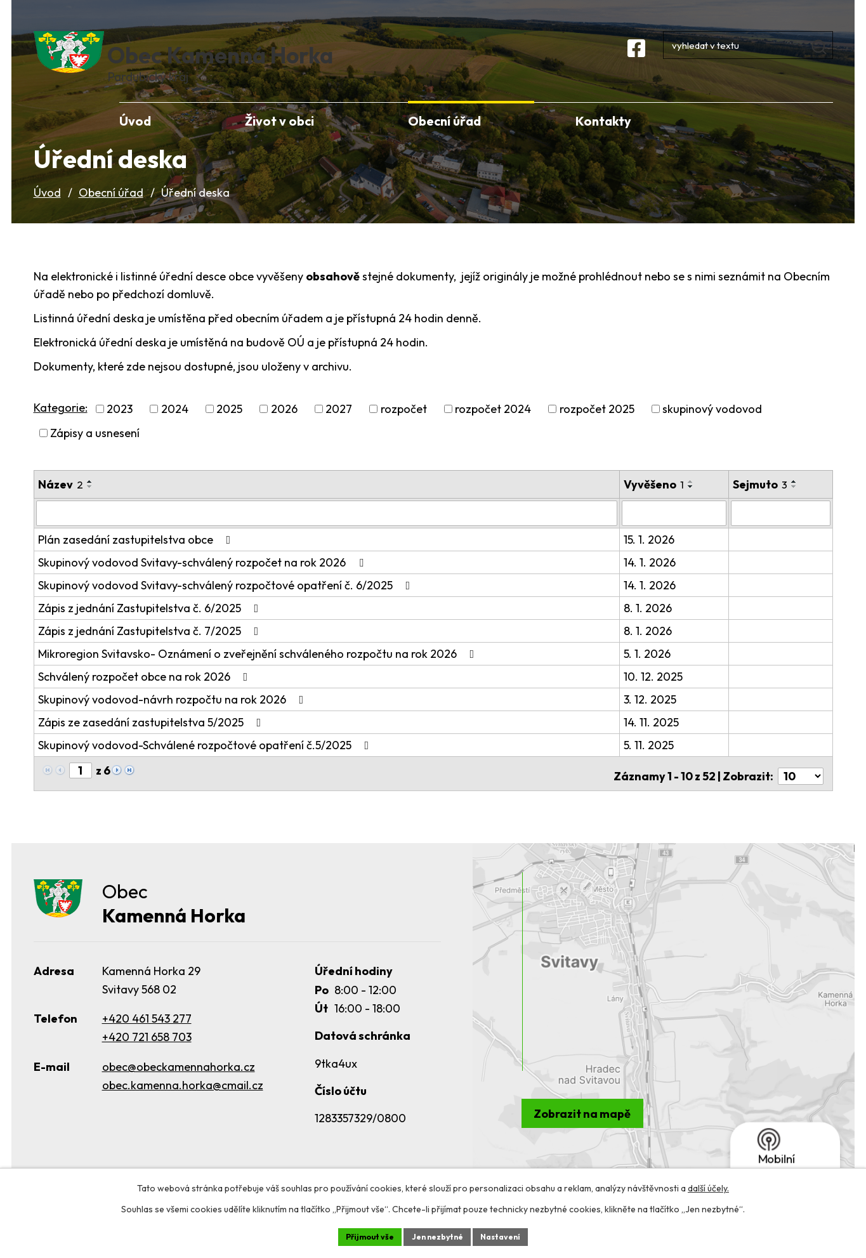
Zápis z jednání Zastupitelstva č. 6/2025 (151, 626)
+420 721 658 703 (147, 1051)
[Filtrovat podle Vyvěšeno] (674, 532)
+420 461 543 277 (147, 1033)
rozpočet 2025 (597, 428)
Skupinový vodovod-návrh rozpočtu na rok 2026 (173, 717)
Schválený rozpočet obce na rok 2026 (145, 694)
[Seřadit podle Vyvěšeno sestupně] (692, 505)
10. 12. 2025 (653, 694)
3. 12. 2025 (650, 717)
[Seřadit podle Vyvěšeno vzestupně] (692, 500)
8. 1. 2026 (648, 626)
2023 (120, 428)
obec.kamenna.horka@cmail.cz (182, 1099)
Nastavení (509, 1235)
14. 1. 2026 (650, 580)
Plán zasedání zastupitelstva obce (137, 557)
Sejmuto (761, 503)
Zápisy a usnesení (95, 452)
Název (60, 503)
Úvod (47, 211)
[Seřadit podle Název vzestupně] (90, 500)
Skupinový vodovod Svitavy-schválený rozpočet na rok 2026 (203, 580)
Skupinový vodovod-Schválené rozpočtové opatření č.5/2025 (206, 763)
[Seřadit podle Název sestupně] (90, 505)
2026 (284, 428)
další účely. (708, 1185)
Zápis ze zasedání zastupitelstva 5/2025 (152, 740)
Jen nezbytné (438, 1235)
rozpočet (404, 428)
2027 (338, 428)
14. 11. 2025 (651, 740)
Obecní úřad (111, 211)
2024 (174, 428)
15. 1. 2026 (649, 557)
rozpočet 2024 (493, 428)
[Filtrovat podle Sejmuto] (781, 532)
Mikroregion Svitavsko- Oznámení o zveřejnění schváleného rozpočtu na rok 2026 (259, 671)
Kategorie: (61, 426)
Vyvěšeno (654, 503)
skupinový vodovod (712, 428)
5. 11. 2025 (649, 763)
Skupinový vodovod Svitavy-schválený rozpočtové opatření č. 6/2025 (227, 603)
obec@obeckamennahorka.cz (178, 1081)
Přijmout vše (361, 1235)
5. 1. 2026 (647, 671)
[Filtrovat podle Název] (327, 532)
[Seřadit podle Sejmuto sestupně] (796, 505)
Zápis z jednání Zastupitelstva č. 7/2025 (151, 648)
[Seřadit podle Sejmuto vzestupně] (796, 500)
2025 (229, 428)
